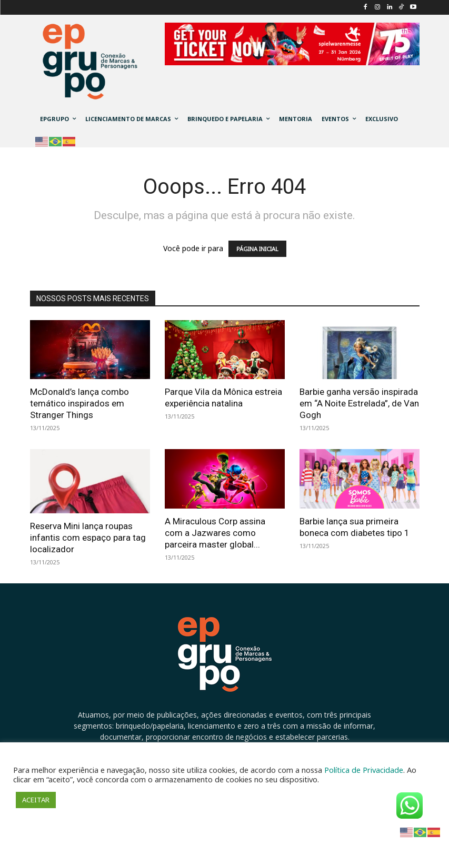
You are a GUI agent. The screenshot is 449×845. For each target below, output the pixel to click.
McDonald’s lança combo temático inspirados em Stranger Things (79, 403)
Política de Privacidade (363, 769)
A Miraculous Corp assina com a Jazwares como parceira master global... (215, 533)
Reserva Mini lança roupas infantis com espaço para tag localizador (88, 537)
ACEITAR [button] (35, 799)
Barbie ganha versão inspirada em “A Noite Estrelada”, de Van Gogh (359, 403)
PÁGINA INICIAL (257, 249)
